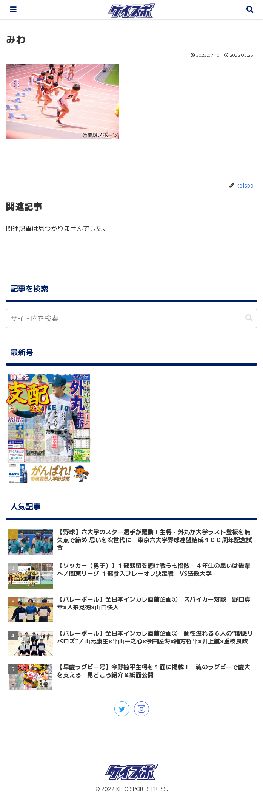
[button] (249, 318)
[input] (131, 318)
